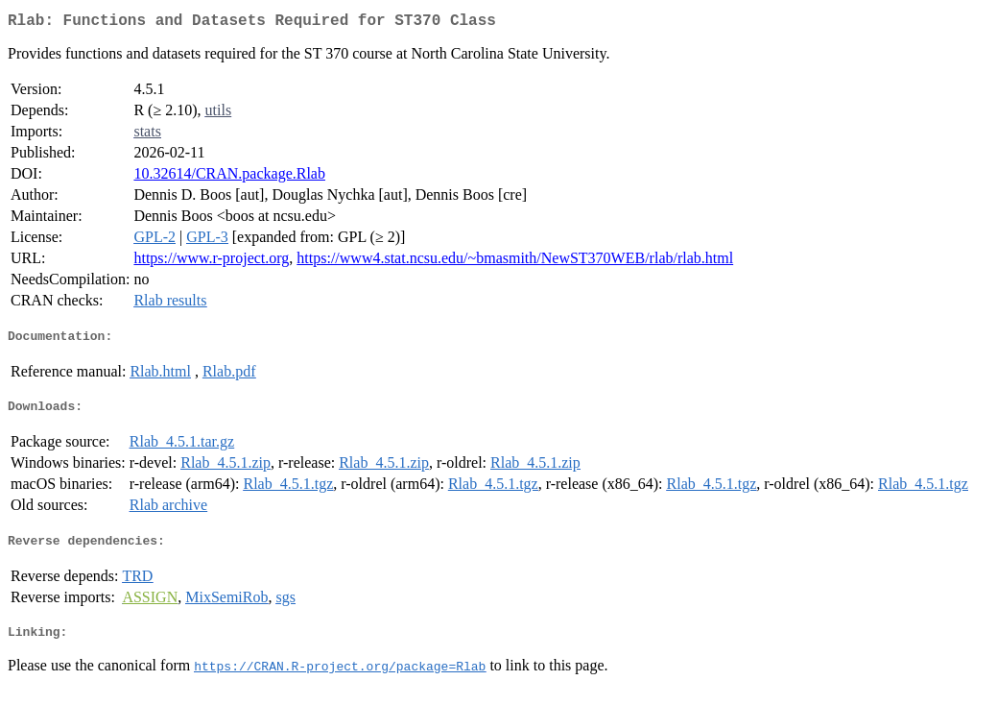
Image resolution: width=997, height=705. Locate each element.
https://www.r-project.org (211, 262)
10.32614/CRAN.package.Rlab (229, 177)
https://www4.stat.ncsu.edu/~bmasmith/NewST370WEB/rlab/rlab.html (515, 262)
